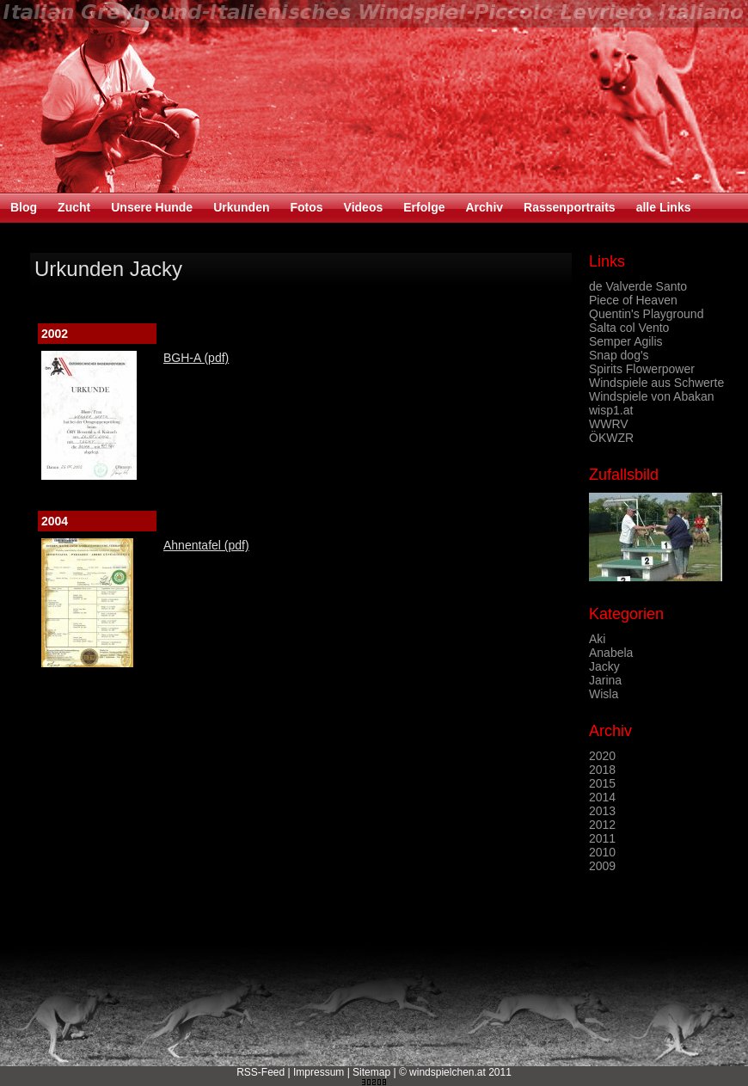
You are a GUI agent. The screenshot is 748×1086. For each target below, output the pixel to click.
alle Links (663, 207)
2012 (602, 824)
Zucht (74, 207)
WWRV (608, 424)
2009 (602, 866)
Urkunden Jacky (108, 268)
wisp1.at (611, 410)
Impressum (318, 1072)
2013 (602, 811)
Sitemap (371, 1072)
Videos (363, 207)
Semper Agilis (626, 341)
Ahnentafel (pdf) (206, 545)
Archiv (484, 207)
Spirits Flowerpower (642, 369)
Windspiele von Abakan (651, 396)
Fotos (306, 207)
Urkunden (241, 207)
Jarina (605, 680)
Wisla (603, 694)
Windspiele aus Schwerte (656, 383)
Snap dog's (619, 355)
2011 (602, 838)
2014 (602, 797)
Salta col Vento (629, 327)
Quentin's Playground (646, 314)
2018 (602, 769)
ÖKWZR (611, 438)
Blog (23, 207)
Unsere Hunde (152, 207)
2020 (602, 756)
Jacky (604, 666)
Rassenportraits (570, 207)
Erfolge (424, 207)
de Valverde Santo (638, 286)
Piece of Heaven (633, 300)
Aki (597, 639)
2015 (602, 783)
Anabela (611, 653)
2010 (602, 852)
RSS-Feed (260, 1072)
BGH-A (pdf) (196, 358)
